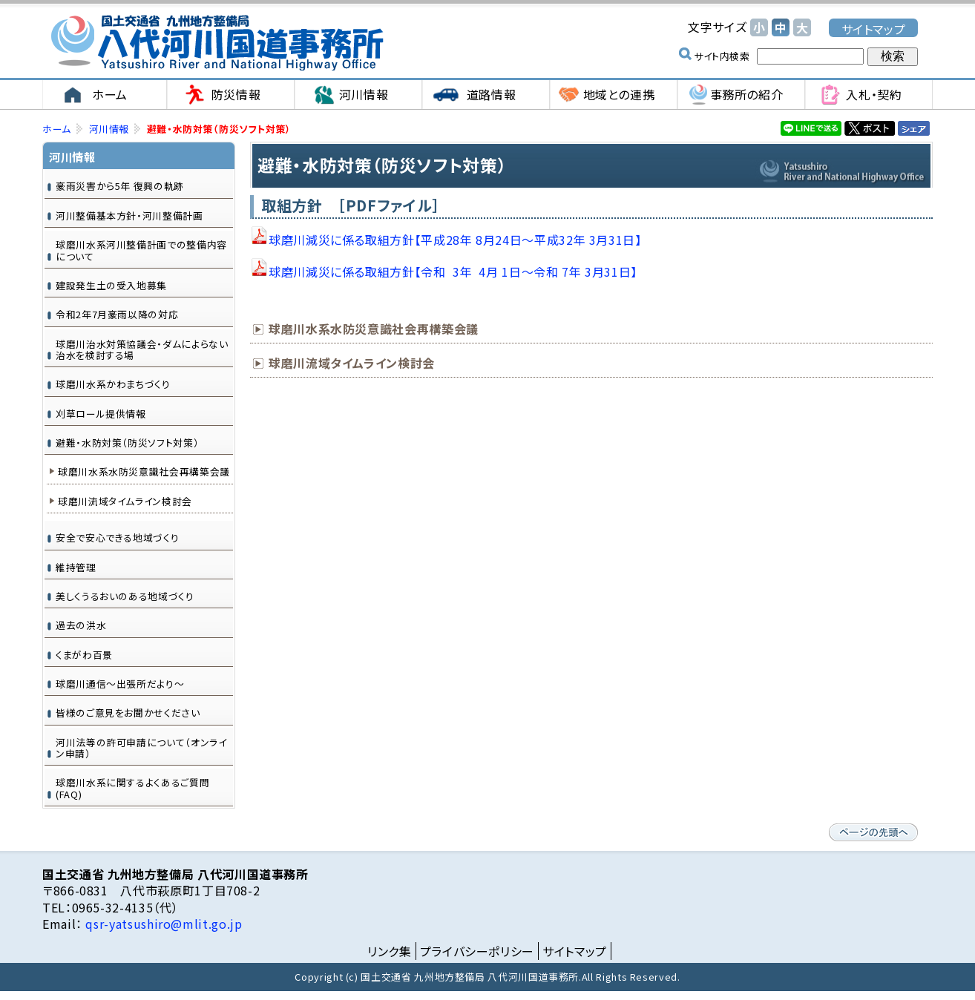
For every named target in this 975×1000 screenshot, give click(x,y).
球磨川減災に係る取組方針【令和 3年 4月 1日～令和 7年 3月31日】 (453, 271)
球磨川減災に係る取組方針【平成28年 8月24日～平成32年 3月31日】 (455, 240)
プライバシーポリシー (477, 951)
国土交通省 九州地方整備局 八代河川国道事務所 (217, 42)
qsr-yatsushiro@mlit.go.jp (162, 923)
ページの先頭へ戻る (873, 832)
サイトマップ (873, 28)
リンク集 (389, 951)
